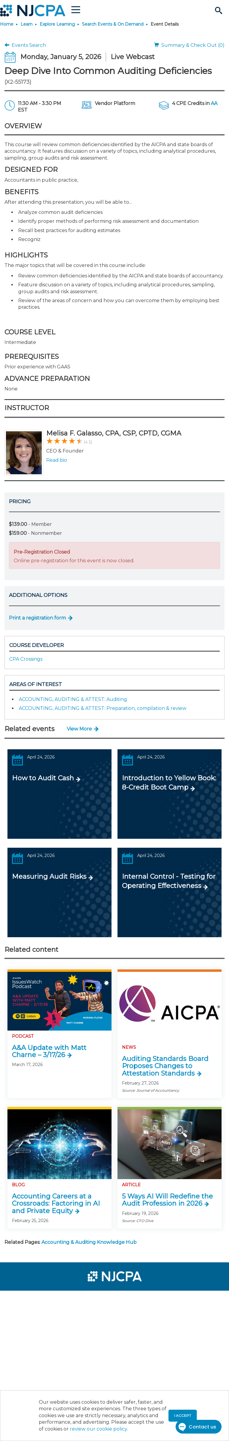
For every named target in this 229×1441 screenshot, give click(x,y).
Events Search (25, 45)
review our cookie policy (98, 1429)
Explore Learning (57, 24)
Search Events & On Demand (112, 24)
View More (79, 729)
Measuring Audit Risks (49, 876)
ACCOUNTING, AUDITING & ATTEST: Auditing (73, 699)
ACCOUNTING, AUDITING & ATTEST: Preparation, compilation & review (102, 708)
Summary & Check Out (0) (189, 45)
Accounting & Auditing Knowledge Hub (89, 1242)
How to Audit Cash (43, 778)
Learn (27, 24)
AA (214, 103)
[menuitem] (24, 1298)
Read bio (56, 460)
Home (6, 24)
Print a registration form (37, 618)
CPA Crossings (25, 659)
